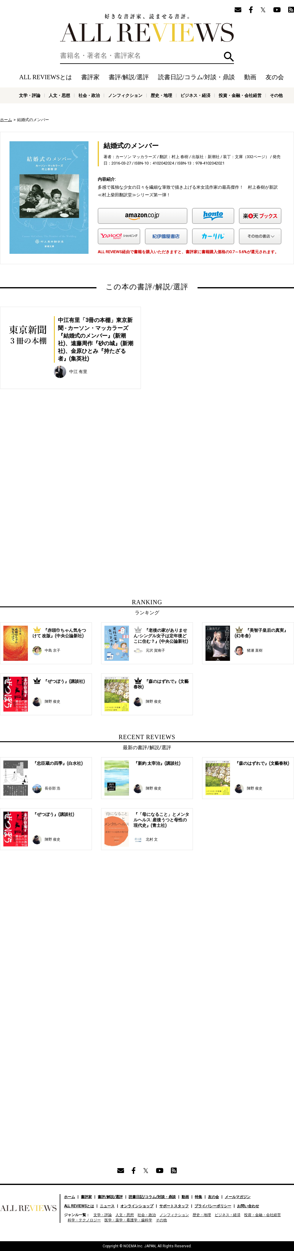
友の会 (275, 77)
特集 (198, 1197)
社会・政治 (89, 95)
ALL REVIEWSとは (45, 77)
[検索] (147, 55)
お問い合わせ (248, 1206)
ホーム (6, 119)
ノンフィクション (125, 95)
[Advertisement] (87, 459)
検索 (229, 57)
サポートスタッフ (174, 1206)
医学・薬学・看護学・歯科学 (128, 1220)
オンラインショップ (136, 1206)
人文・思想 (59, 95)
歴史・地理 (161, 95)
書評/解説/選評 (129, 77)
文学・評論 (29, 95)
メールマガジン (238, 1197)
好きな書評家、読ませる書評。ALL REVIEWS (147, 28)
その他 (276, 95)
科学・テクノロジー (84, 1220)
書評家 (90, 77)
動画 (250, 77)
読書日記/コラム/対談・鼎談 (196, 77)
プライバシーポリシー (212, 1206)
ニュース (107, 1206)
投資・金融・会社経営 (240, 95)
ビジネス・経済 (195, 95)
